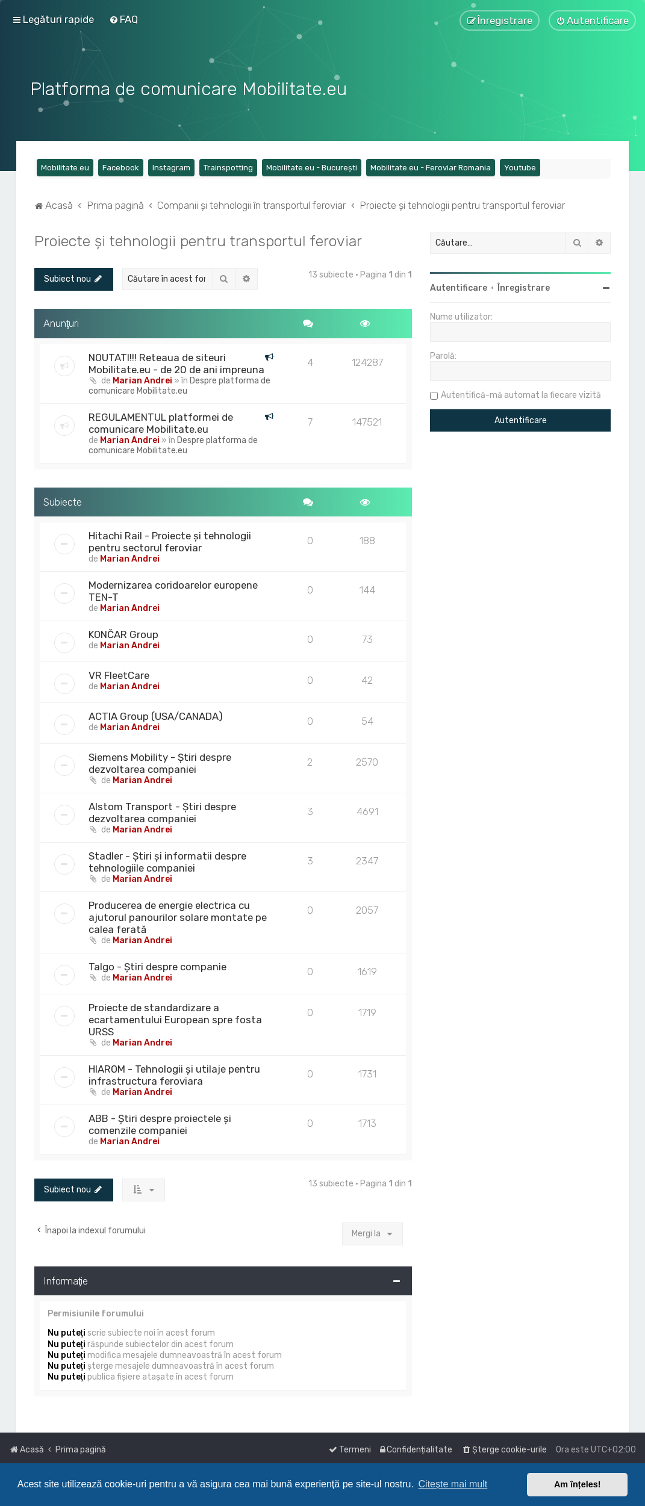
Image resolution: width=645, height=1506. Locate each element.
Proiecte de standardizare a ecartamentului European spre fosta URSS (175, 1018)
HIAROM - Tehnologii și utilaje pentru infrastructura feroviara (174, 1073)
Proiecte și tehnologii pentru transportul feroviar (198, 239)
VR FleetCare (119, 674)
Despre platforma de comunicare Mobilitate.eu (179, 384)
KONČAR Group (123, 633)
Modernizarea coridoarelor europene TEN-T (173, 589)
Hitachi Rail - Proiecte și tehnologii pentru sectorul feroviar (170, 540)
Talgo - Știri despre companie (157, 965)
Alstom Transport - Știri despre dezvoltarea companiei (162, 811)
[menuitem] (123, 19)
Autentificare (458, 286)
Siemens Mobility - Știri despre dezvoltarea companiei (160, 761)
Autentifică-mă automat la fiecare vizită (521, 393)
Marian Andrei (142, 379)
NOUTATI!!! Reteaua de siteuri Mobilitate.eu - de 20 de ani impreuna (176, 362)
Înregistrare (523, 286)
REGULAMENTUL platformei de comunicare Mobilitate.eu (161, 421)
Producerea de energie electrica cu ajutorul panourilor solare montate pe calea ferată (178, 915)
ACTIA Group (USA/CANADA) (156, 714)
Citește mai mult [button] (453, 1484)
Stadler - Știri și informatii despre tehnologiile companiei (167, 860)
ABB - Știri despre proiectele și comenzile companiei (160, 1123)
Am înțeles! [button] (577, 1484)
